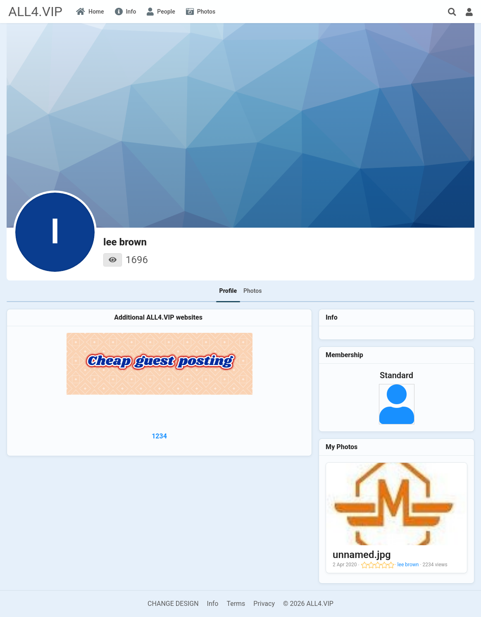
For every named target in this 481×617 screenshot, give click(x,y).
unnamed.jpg (362, 554)
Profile (228, 290)
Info (213, 604)
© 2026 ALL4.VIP (308, 604)
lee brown (408, 565)
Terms (235, 604)
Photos (252, 290)
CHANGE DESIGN (173, 604)
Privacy (264, 604)
